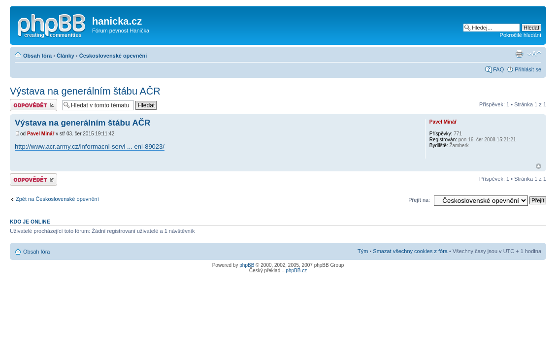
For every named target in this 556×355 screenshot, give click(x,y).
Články (65, 56)
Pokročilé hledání (520, 35)
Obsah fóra (37, 56)
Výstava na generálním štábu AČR (85, 91)
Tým (363, 251)
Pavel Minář (41, 133)
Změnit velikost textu (534, 53)
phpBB (246, 265)
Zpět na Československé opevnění (57, 199)
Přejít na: (419, 200)
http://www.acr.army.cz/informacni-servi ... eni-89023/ (89, 146)
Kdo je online (30, 222)
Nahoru (538, 166)
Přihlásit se (528, 69)
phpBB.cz (296, 270)
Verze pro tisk (519, 53)
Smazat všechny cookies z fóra (410, 251)
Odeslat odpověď (33, 105)
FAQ (498, 69)
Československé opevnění (113, 56)
